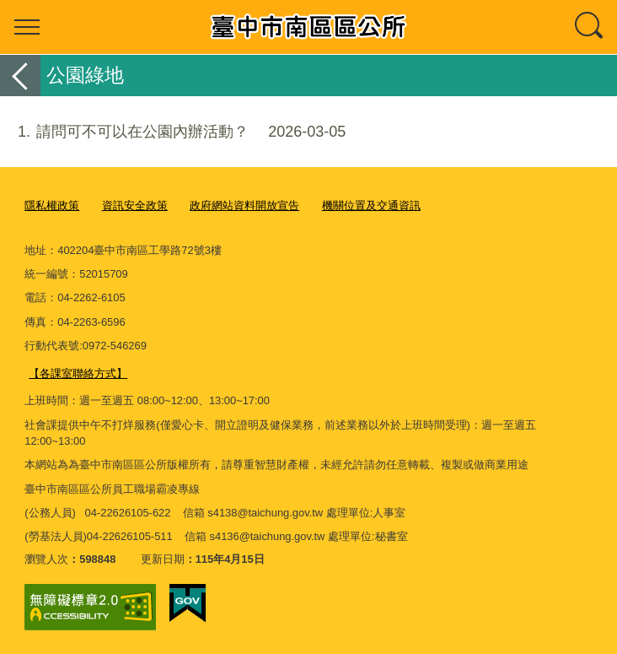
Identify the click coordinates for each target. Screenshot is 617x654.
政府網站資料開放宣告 (244, 205)
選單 (27, 27)
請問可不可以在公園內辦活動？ (173, 132)
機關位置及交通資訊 (371, 205)
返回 (20, 75)
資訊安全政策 (135, 205)
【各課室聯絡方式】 (78, 372)
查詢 (590, 27)
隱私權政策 (51, 205)
